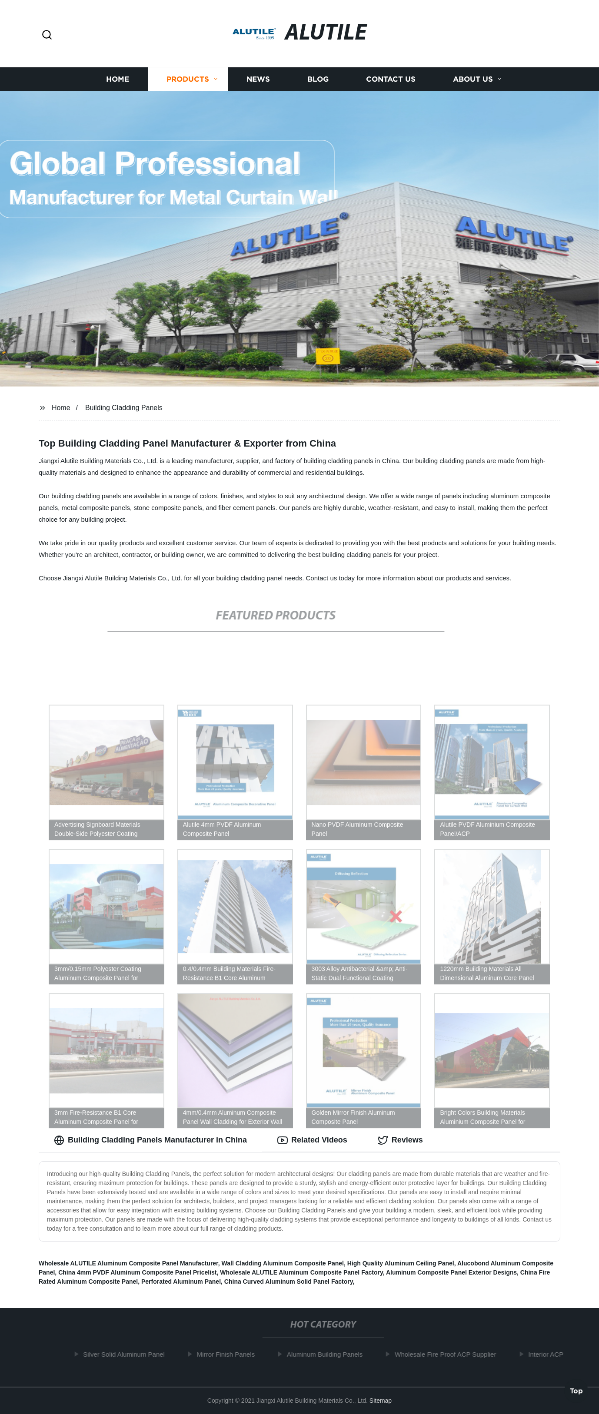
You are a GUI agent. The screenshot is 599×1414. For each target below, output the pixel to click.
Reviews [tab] (400, 1140)
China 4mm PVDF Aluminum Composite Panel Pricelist (137, 1272)
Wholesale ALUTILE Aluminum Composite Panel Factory (301, 1272)
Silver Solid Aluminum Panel (128, 1354)
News (258, 79)
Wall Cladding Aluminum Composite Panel (283, 1263)
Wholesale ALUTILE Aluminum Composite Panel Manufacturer (128, 1263)
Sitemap (380, 1400)
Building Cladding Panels (124, 407)
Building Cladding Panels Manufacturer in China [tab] (150, 1140)
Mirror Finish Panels (230, 1354)
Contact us (391, 79)
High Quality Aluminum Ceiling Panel (400, 1263)
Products (187, 79)
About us (473, 79)
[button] (47, 35)
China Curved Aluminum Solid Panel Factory (288, 1281)
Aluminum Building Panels (328, 1354)
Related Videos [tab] (312, 1140)
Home (117, 79)
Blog (318, 79)
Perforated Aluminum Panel (181, 1281)
